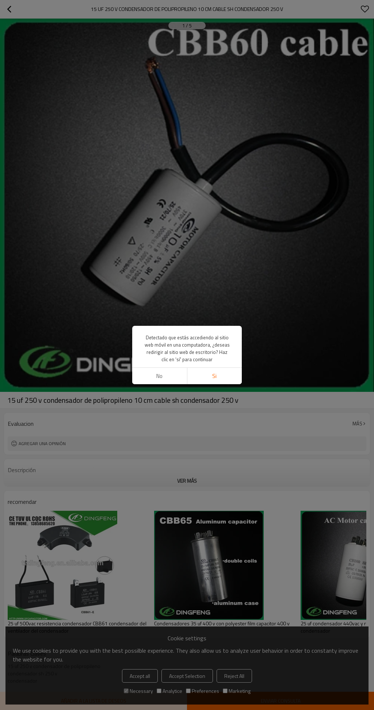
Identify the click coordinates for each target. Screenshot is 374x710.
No (159, 376)
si (214, 376)
